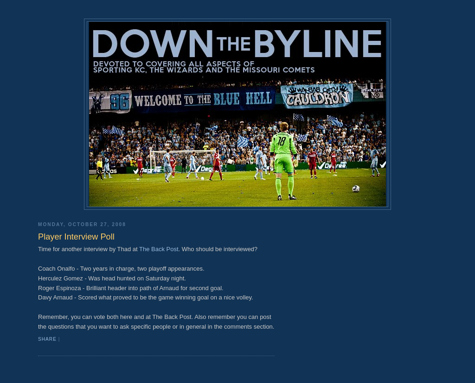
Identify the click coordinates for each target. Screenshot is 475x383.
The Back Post (159, 249)
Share (47, 339)
